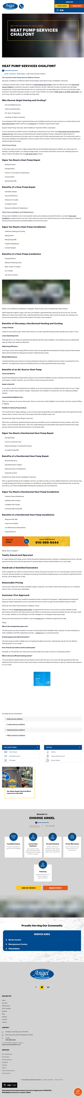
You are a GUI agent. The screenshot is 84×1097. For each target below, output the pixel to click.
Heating (49, 747)
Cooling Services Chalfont (16, 724)
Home (6, 74)
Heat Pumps (13, 752)
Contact (4, 1019)
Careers (4, 1022)
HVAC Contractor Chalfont (16, 735)
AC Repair (12, 760)
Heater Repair (55, 760)
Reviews (4, 1011)
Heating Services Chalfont (16, 730)
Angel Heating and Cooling (43, 84)
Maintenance (6, 1005)
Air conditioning (10, 747)
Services (4, 1003)
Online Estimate (55, 888)
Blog (3, 1014)
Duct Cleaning (6, 1008)
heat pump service (8, 123)
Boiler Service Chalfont (15, 719)
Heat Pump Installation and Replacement (18, 212)
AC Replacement (14, 756)
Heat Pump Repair (9, 145)
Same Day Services (29, 888)
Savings (4, 1016)
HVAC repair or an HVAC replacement (67, 92)
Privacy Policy (59, 1079)
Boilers (53, 752)
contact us (32, 123)
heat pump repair (31, 154)
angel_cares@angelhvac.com (11, 1044)
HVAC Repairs (50, 826)
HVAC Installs (34, 826)
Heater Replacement (58, 756)
